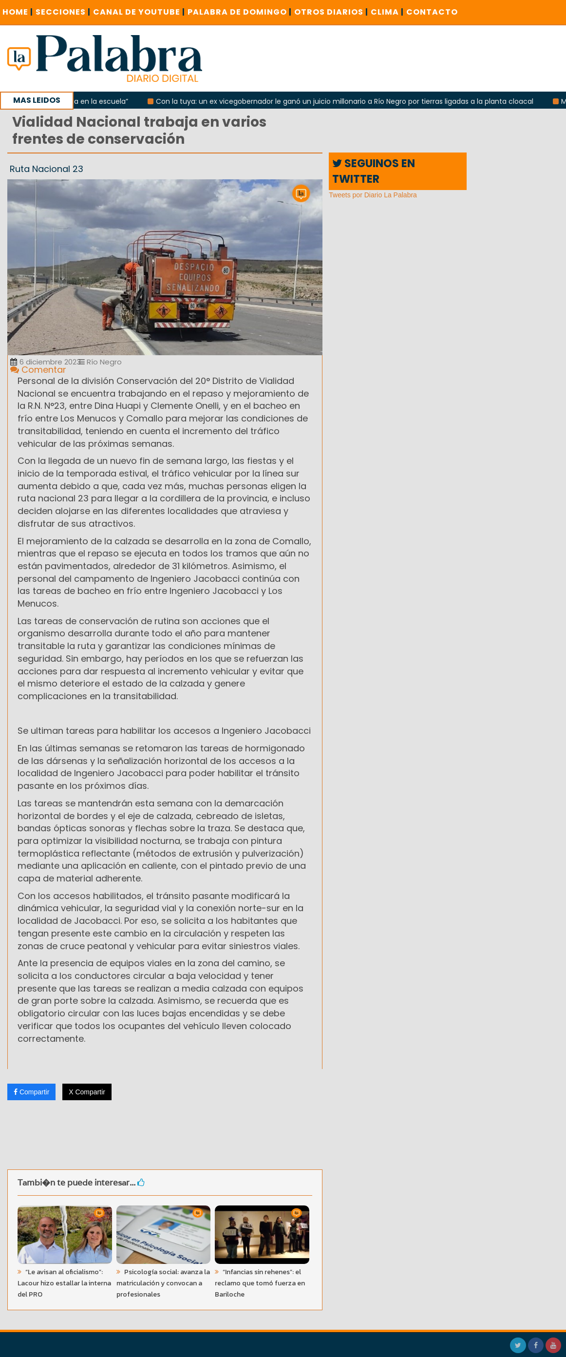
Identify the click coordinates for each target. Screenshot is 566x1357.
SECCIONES (63, 12)
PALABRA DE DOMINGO (240, 12)
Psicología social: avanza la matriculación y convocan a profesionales (163, 1283)
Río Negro (100, 362)
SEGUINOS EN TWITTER (373, 171)
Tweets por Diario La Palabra (373, 195)
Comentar (38, 369)
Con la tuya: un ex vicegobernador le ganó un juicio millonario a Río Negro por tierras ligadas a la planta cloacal (349, 101)
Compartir (31, 1092)
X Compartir (87, 1092)
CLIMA (387, 12)
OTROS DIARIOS (331, 12)
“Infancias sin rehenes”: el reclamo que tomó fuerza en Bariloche (260, 1283)
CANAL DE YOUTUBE (139, 12)
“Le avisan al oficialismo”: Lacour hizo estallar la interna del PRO (64, 1283)
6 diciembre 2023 (45, 362)
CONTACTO (432, 12)
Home (17, 12)
